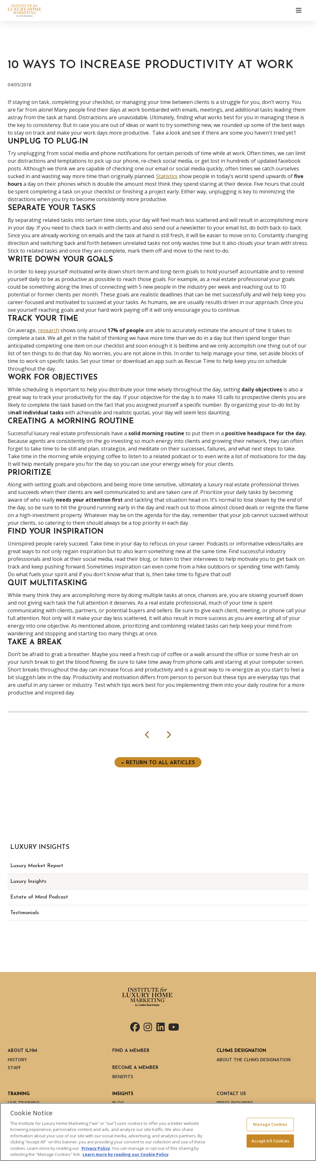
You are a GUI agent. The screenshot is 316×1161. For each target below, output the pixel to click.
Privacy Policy (96, 1148)
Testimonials (24, 912)
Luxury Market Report (36, 865)
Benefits (122, 1076)
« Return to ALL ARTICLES (158, 762)
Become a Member (135, 1067)
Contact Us (231, 1094)
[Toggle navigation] (298, 10)
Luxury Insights (28, 881)
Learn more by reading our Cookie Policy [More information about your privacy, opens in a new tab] (126, 1154)
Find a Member (130, 1050)
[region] (158, 1132)
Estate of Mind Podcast (39, 897)
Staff (14, 1067)
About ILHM (22, 1050)
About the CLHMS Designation (254, 1059)
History (17, 1059)
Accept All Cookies (270, 1140)
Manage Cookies (270, 1124)
